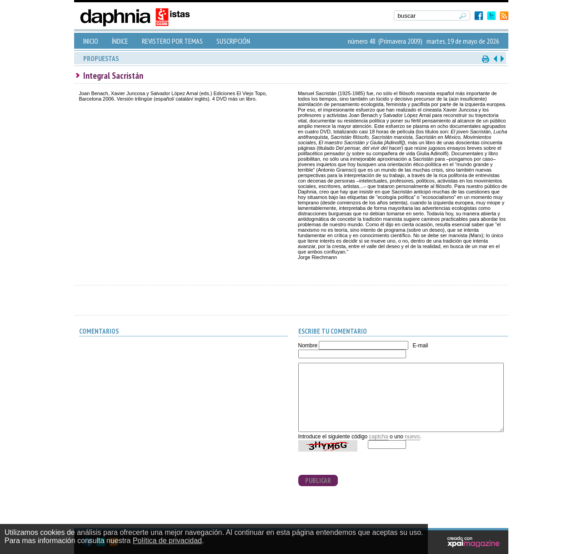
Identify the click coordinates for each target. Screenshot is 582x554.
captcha (378, 436)
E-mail (420, 345)
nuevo (412, 436)
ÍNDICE (120, 41)
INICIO (90, 41)
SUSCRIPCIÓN (233, 41)
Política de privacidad (167, 540)
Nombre (308, 345)
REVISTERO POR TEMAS (172, 41)
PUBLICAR (318, 480)
